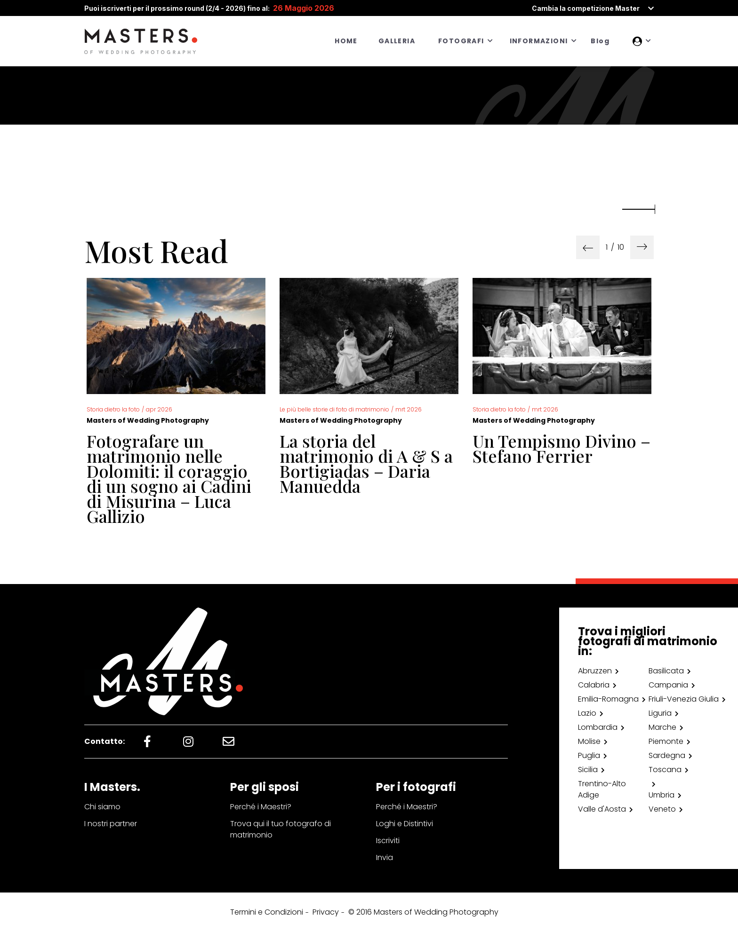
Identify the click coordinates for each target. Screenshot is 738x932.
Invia (384, 857)
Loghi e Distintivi (404, 823)
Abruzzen (595, 670)
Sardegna (667, 755)
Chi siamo (102, 806)
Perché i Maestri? (260, 806)
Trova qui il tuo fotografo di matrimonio (280, 829)
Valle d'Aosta (602, 809)
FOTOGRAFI (461, 41)
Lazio (587, 713)
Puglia (589, 755)
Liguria (660, 713)
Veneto (662, 809)
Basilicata (666, 670)
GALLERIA (396, 41)
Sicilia (588, 769)
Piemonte (666, 741)
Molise (589, 741)
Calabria (594, 684)
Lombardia (598, 727)
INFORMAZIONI (539, 41)
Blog (600, 41)
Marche (662, 727)
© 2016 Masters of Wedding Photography (423, 912)
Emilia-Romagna (608, 699)
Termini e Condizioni (266, 912)
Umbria (661, 795)
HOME (346, 41)
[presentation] (588, 247)
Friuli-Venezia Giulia (684, 699)
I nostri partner (110, 823)
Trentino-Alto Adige (602, 789)
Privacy (326, 912)
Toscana (665, 769)
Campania (668, 684)
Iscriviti (388, 840)
